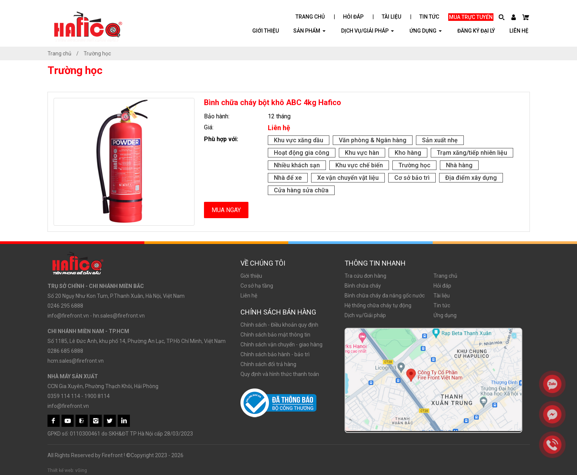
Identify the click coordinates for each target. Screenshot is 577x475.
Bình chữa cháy (363, 286)
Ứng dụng (445, 315)
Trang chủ (310, 17)
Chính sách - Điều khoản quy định (279, 325)
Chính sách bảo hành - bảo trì (275, 354)
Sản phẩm (309, 30)
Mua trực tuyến (471, 17)
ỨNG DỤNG (425, 30)
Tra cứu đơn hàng (365, 276)
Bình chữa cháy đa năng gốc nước (385, 296)
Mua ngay (226, 210)
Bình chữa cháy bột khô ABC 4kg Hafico (272, 102)
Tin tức (429, 17)
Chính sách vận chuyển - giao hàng (281, 344)
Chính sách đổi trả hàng (268, 364)
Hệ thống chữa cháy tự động (378, 305)
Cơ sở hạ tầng (256, 286)
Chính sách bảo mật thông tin (275, 335)
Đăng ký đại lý (476, 31)
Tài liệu (391, 17)
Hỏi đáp (353, 17)
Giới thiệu (265, 31)
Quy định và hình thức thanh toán (279, 374)
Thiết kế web (60, 470)
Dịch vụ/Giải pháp (367, 30)
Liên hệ (518, 31)
